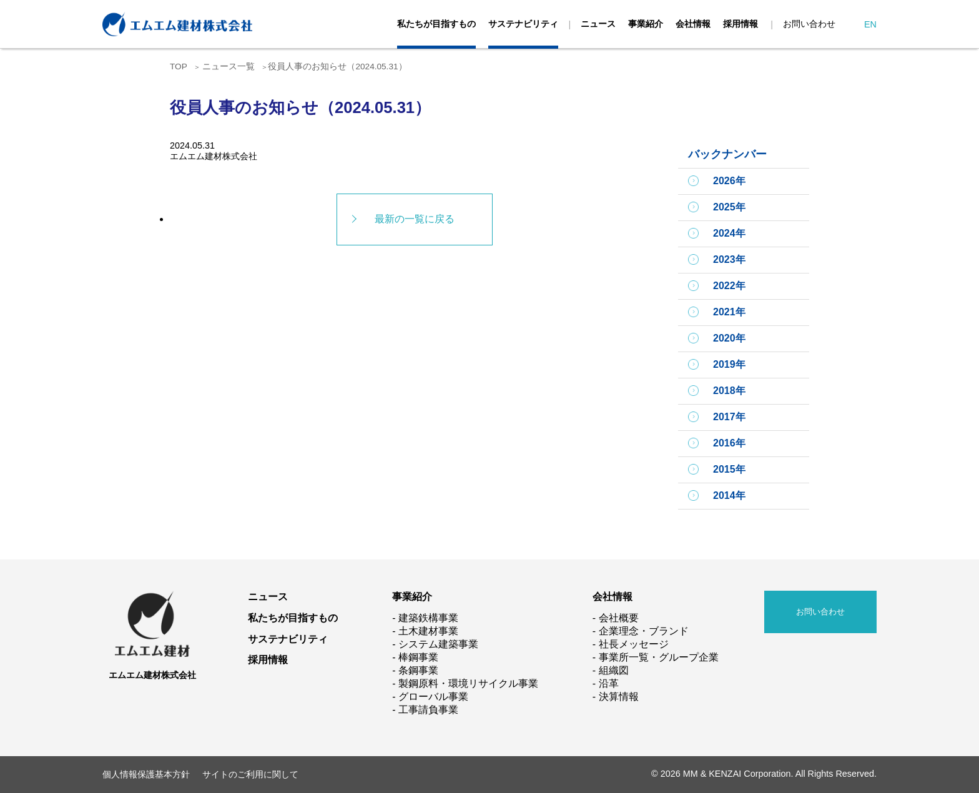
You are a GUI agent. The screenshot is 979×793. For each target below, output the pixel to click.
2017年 (729, 416)
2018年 (729, 390)
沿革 (609, 683)
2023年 (729, 259)
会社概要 (619, 618)
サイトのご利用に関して (250, 774)
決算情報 (619, 696)
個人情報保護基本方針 (146, 774)
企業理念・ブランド (644, 631)
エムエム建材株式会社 (152, 675)
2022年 (729, 285)
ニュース (598, 24)
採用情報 (740, 24)
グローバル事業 (433, 696)
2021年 (729, 312)
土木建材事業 (428, 631)
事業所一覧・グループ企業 (659, 657)
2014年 (729, 495)
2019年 (729, 364)
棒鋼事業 (418, 657)
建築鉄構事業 (428, 618)
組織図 (614, 670)
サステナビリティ (523, 24)
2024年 (729, 233)
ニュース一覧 (228, 66)
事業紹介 (645, 24)
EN (870, 24)
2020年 (729, 338)
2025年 (729, 207)
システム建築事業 (438, 644)
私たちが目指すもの (436, 24)
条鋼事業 (418, 670)
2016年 (729, 443)
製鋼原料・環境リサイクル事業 (468, 683)
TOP (178, 66)
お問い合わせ (809, 24)
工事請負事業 (428, 709)
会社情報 (693, 24)
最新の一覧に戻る (415, 219)
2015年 (729, 469)
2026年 (729, 180)
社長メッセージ (634, 644)
